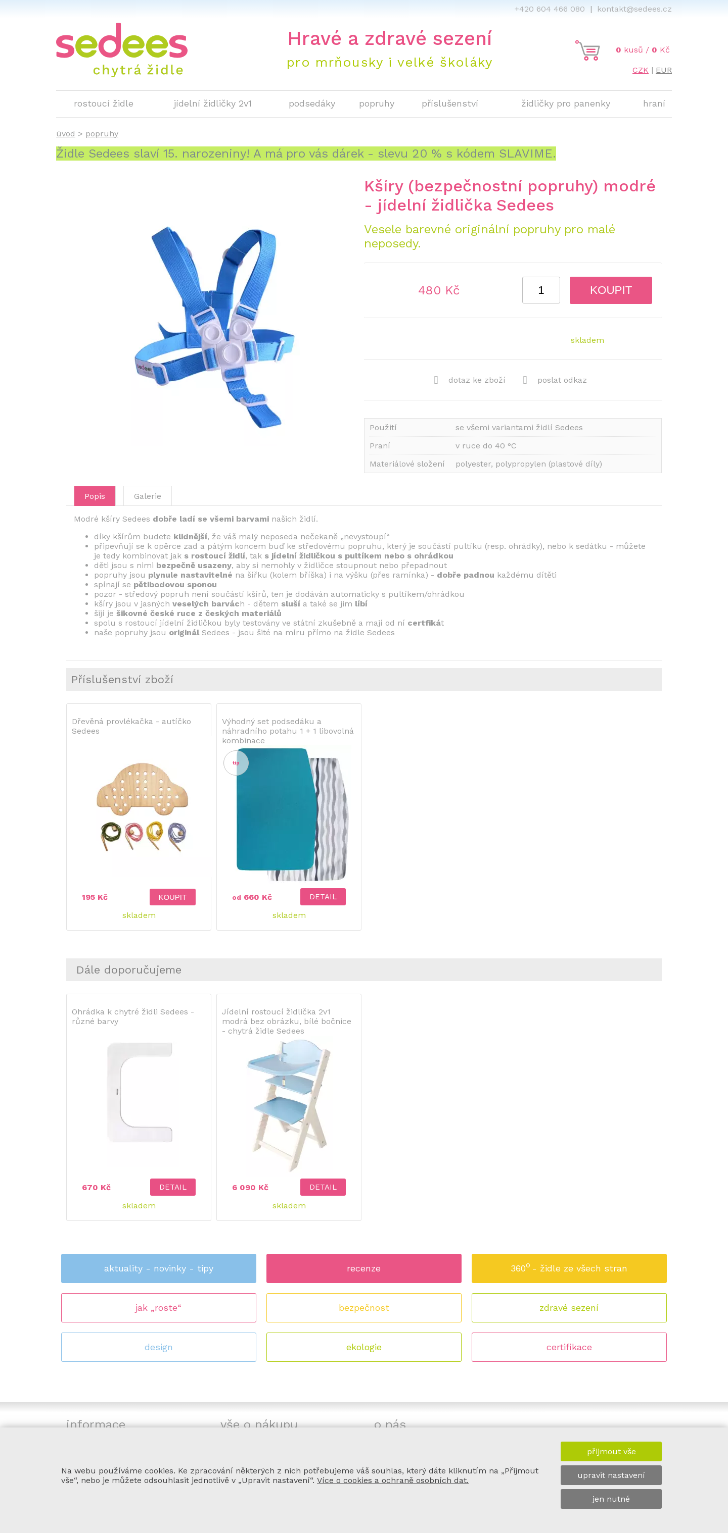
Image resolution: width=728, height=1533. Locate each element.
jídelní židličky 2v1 (213, 103)
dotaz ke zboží (470, 380)
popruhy (376, 103)
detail (323, 896)
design (159, 1347)
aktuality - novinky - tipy (158, 1268)
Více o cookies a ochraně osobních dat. (393, 1480)
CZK (640, 70)
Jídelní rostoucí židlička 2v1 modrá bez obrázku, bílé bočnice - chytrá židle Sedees (286, 1021)
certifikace (569, 1347)
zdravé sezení (569, 1307)
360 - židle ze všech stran (569, 1265)
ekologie (364, 1347)
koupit (611, 290)
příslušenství (450, 103)
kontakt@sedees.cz (634, 9)
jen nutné (611, 1499)
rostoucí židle (103, 103)
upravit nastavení (611, 1475)
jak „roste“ (158, 1307)
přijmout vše (611, 1451)
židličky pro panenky (565, 103)
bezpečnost (364, 1307)
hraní (654, 103)
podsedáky (312, 103)
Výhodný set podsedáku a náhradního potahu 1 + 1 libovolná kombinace (288, 731)
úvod (65, 133)
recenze (364, 1268)
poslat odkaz (555, 380)
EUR (664, 70)
